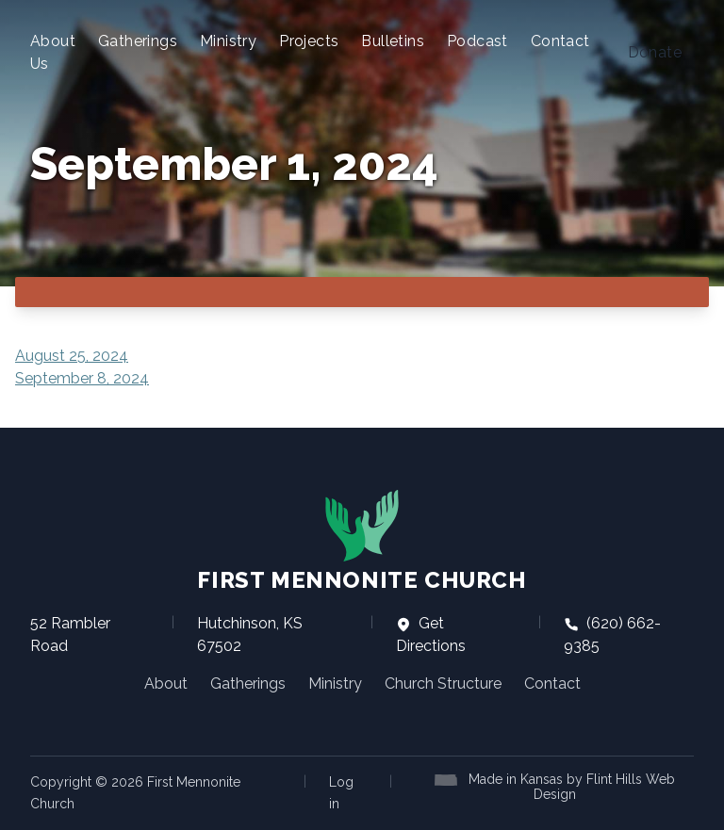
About (166, 683)
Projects (308, 41)
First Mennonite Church (361, 541)
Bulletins (392, 41)
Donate (655, 52)
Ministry (228, 41)
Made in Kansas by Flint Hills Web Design (572, 787)
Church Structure (443, 683)
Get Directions (431, 634)
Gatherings (137, 41)
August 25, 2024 (71, 356)
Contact (560, 41)
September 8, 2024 (82, 378)
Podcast (477, 41)
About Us (52, 52)
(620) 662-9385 (612, 634)
